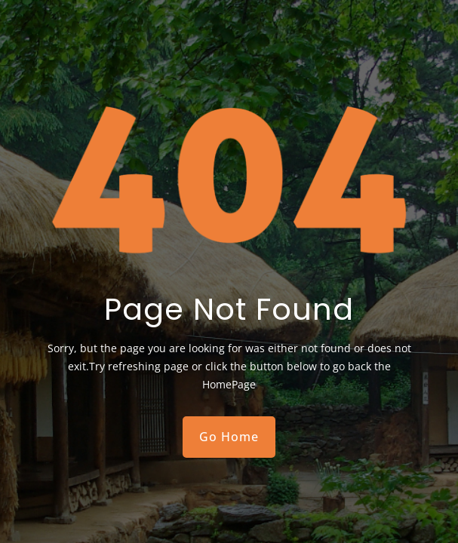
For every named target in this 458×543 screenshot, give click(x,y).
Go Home (229, 436)
